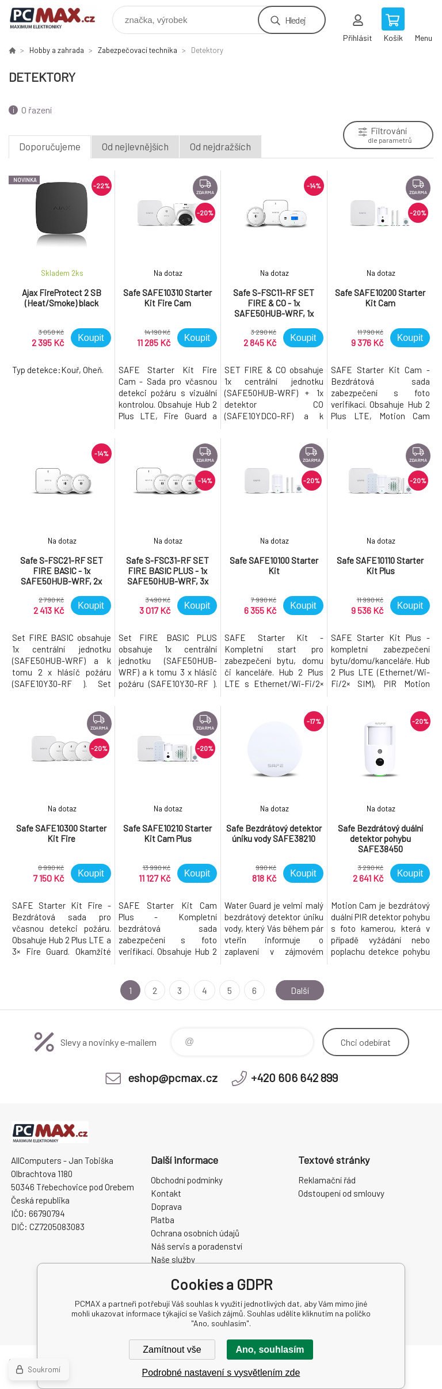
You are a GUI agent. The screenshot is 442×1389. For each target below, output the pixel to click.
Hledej (295, 19)
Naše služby (173, 1259)
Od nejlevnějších (135, 146)
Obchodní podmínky (187, 1180)
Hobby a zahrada (56, 50)
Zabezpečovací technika (137, 50)
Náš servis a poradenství (196, 1246)
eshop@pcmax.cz (173, 1077)
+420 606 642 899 (294, 1077)
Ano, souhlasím (269, 1349)
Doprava (166, 1206)
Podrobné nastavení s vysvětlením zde (221, 1372)
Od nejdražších (220, 146)
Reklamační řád (327, 1180)
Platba (162, 1220)
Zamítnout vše (172, 1349)
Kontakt (166, 1193)
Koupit (91, 338)
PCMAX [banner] (59, 17)
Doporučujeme (50, 146)
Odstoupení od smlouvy (341, 1193)
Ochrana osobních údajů (195, 1233)
